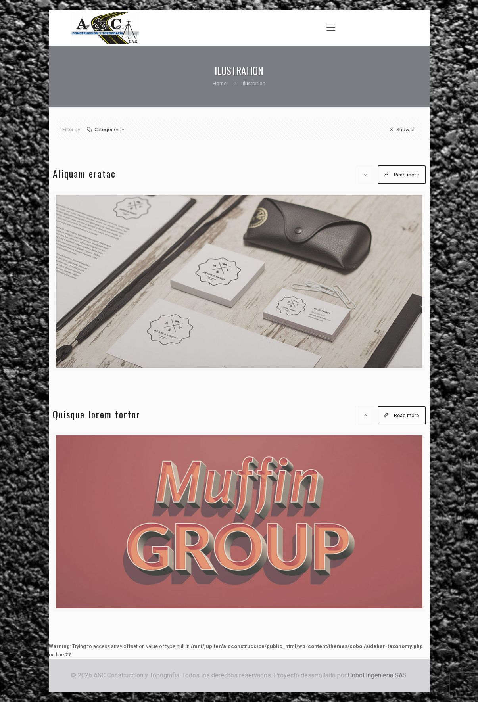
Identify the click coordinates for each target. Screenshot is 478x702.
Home (220, 83)
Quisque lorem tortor (96, 414)
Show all (402, 129)
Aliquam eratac (84, 173)
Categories (106, 129)
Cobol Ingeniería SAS (377, 675)
